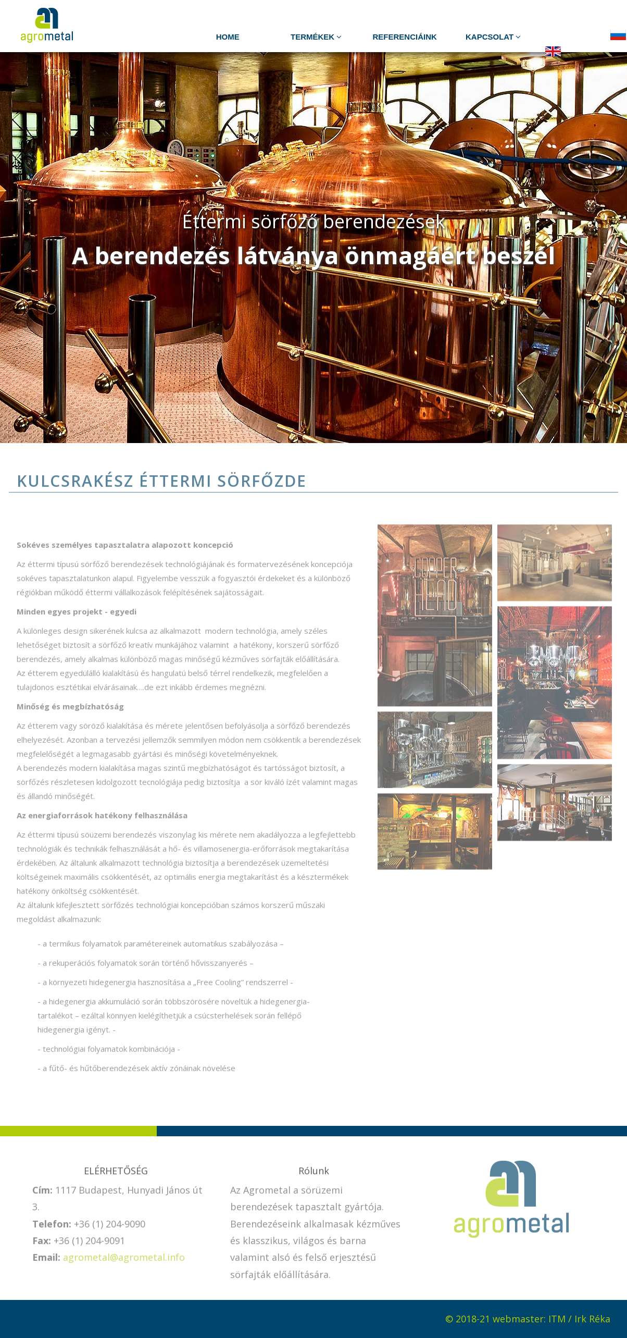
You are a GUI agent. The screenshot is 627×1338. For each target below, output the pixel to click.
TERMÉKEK (316, 36)
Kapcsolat (493, 36)
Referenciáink (405, 36)
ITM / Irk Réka (579, 1318)
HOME (228, 36)
